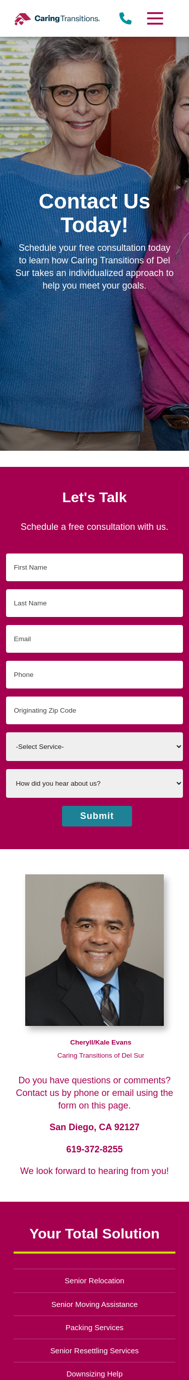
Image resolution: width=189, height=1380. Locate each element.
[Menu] (154, 18)
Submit (97, 816)
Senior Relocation (94, 1280)
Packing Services (94, 1327)
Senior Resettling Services (94, 1350)
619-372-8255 (94, 1149)
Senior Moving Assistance (94, 1304)
